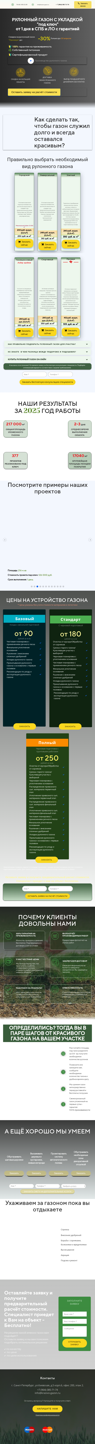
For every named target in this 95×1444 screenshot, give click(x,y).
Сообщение (74, 1331)
